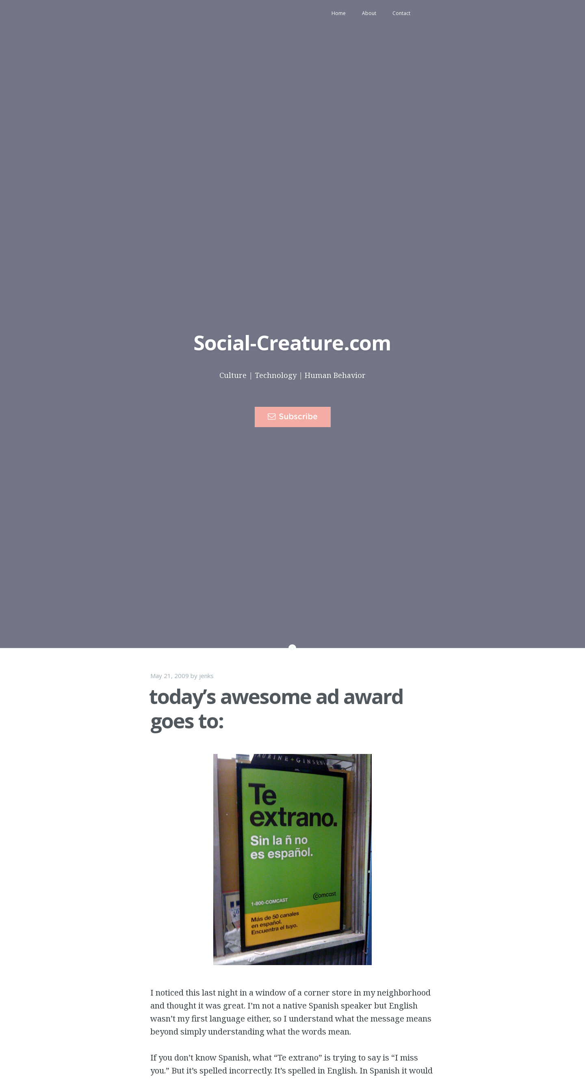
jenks (206, 676)
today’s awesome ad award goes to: (276, 708)
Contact (401, 13)
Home (339, 13)
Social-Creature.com (292, 342)
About (369, 13)
